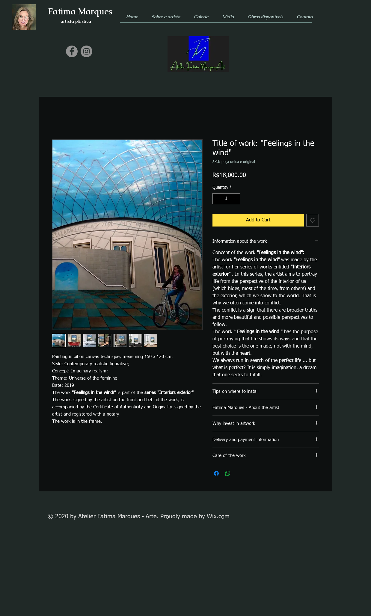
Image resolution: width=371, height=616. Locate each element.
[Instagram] (86, 51)
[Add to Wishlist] (312, 220)
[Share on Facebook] (216, 473)
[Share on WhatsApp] (227, 473)
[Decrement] (217, 199)
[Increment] (235, 199)
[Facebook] (72, 51)
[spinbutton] (226, 199)
